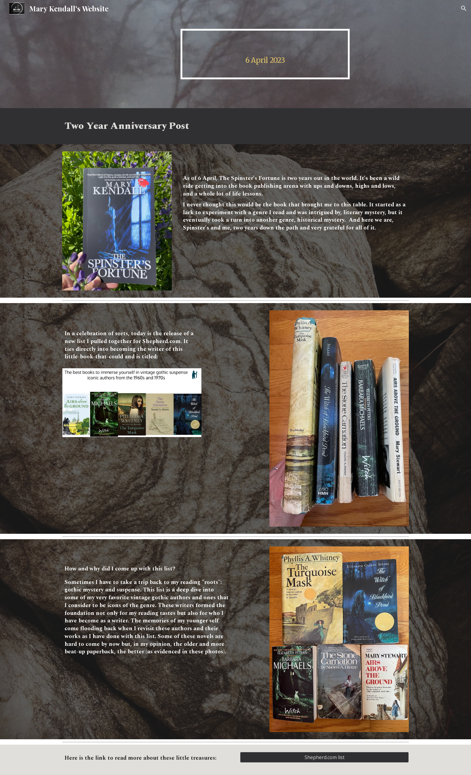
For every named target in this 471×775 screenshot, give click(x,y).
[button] (464, 8)
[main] (265, 54)
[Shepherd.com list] (324, 757)
